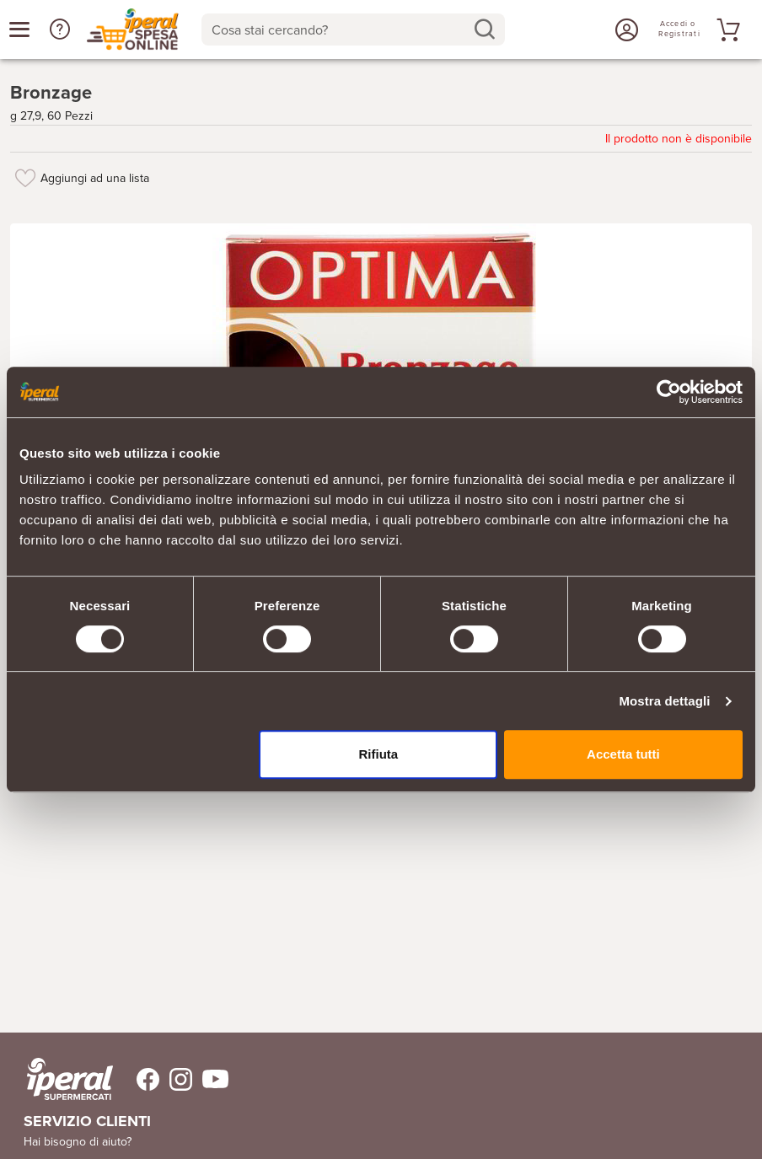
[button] (60, 29)
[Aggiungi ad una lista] (25, 178)
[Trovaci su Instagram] (175, 1079)
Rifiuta (378, 754)
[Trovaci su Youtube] (210, 1079)
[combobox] (353, 29)
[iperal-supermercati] (70, 1079)
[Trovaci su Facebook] (137, 1079)
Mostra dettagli (664, 701)
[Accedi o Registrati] (624, 29)
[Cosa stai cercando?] (340, 29)
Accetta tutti (623, 754)
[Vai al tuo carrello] (726, 29)
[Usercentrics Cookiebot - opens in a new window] (669, 392)
